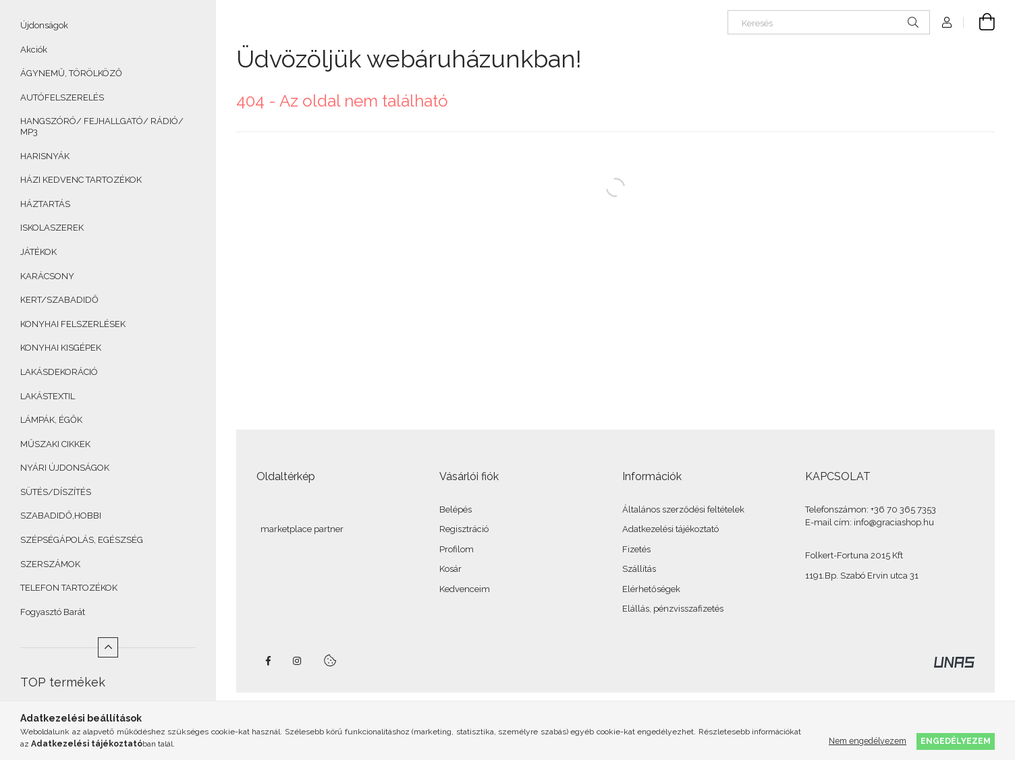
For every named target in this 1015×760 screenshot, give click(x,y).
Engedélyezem (956, 741)
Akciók (33, 50)
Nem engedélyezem (867, 741)
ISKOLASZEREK (52, 228)
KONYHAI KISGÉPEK (60, 348)
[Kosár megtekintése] (979, 22)
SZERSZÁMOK (50, 564)
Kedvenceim (464, 589)
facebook (267, 660)
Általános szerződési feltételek (683, 509)
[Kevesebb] (108, 647)
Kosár (450, 569)
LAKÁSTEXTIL (47, 396)
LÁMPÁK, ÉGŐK (51, 420)
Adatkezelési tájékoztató (670, 529)
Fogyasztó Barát (52, 612)
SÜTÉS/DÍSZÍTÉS (55, 492)
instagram (297, 660)
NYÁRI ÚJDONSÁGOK (64, 468)
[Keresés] (829, 22)
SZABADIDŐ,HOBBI (60, 515)
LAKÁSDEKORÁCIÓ (59, 372)
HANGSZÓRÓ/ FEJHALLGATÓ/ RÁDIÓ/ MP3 (102, 126)
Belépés (455, 509)
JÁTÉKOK (38, 252)
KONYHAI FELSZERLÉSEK (73, 324)
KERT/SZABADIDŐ (59, 300)
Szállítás (639, 569)
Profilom (456, 549)
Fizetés (636, 549)
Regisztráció (464, 529)
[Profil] (947, 22)
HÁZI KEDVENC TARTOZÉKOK (81, 180)
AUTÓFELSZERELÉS (62, 97)
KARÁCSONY (47, 276)
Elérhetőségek (651, 589)
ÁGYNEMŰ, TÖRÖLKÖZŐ (71, 73)
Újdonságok (44, 25)
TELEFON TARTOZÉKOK (68, 588)
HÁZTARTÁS (45, 204)
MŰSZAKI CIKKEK (55, 444)
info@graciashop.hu (894, 522)
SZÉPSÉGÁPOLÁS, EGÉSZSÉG (81, 540)
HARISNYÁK (45, 156)
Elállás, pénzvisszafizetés (672, 609)
